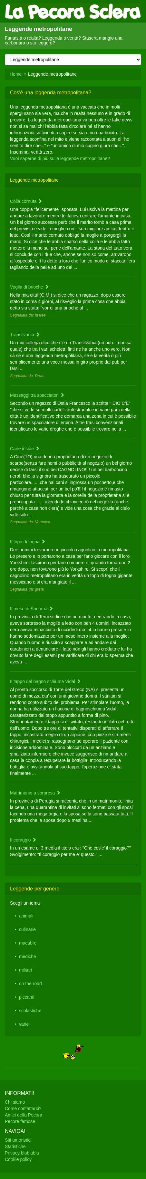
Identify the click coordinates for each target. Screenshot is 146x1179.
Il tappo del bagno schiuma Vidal (45, 681)
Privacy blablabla (22, 1152)
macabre (27, 943)
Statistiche (15, 1146)
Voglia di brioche (29, 287)
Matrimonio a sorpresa (35, 792)
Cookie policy (18, 1159)
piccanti (26, 997)
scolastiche (30, 1010)
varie (24, 1024)
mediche (27, 956)
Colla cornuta (26, 201)
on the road (30, 983)
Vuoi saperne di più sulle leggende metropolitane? (60, 158)
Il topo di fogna (27, 541)
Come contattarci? (23, 1108)
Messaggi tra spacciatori (37, 395)
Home (16, 74)
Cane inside (25, 448)
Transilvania (25, 334)
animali (26, 915)
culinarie (27, 929)
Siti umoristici (18, 1140)
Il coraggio (23, 839)
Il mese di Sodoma (31, 608)
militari (25, 970)
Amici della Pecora (23, 1114)
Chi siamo (15, 1102)
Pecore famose (20, 1121)
